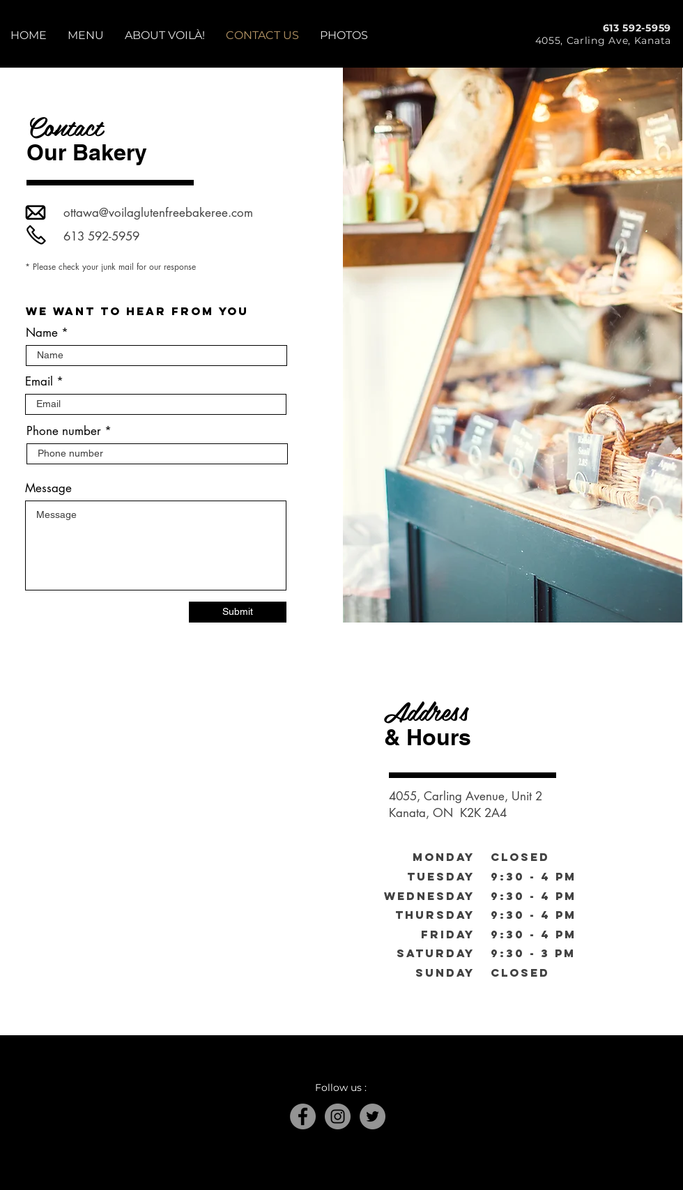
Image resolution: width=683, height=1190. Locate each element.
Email (39, 382)
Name (42, 333)
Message (48, 488)
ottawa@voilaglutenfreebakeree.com (158, 212)
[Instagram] (338, 1116)
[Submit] (237, 612)
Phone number (63, 431)
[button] (85, 35)
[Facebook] (303, 1116)
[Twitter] (372, 1116)
